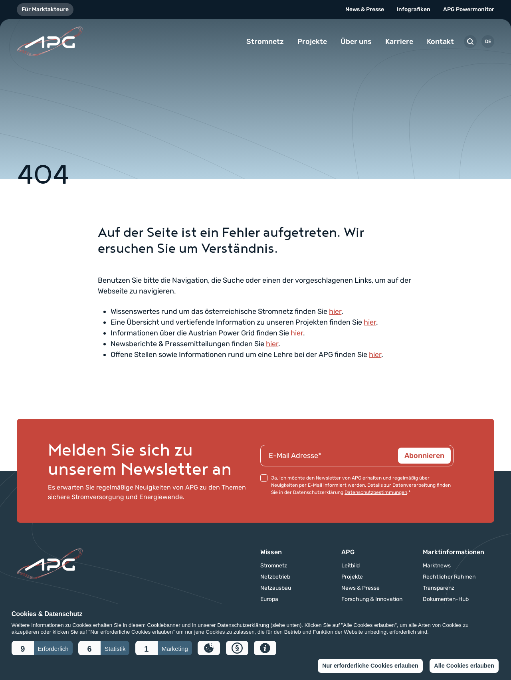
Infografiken (413, 9)
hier (335, 311)
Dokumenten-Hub (446, 599)
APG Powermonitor (468, 9)
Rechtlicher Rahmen (449, 577)
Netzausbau (275, 588)
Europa (269, 599)
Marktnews (437, 566)
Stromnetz (265, 41)
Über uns (356, 41)
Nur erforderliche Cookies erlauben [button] (370, 665)
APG (348, 552)
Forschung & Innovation (371, 599)
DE (488, 41)
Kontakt (440, 41)
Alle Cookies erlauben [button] (464, 665)
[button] (42, 648)
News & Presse (364, 9)
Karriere (399, 41)
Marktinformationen (453, 552)
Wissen (271, 552)
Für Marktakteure (45, 9)
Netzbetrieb (275, 577)
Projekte (312, 41)
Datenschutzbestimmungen (376, 492)
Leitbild (350, 566)
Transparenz (438, 588)
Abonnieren (424, 455)
